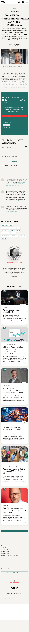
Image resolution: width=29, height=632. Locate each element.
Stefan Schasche (16, 44)
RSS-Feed (3, 559)
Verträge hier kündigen (8, 562)
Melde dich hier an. (13, 211)
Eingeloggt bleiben (11, 165)
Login (14, 161)
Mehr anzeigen (14, 531)
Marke (13, 233)
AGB (2, 557)
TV (18, 227)
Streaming (5, 233)
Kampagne (5, 230)
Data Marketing (7, 225)
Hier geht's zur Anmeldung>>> (18, 200)
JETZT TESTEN (14, 116)
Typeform (6, 125)
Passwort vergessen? (9, 156)
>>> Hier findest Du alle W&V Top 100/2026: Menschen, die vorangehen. (15, 184)
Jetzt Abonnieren (14, 573)
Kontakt (3, 545)
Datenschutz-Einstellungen (10, 555)
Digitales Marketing (8, 227)
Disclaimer (4, 549)
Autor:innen (5, 551)
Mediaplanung (15, 230)
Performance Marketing (9, 235)
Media (4, 238)
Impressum (4, 547)
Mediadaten (4, 561)
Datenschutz (5, 553)
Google (22, 235)
